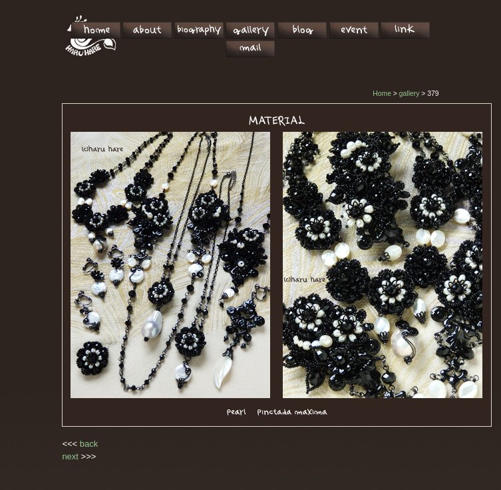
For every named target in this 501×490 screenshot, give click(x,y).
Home (382, 93)
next (70, 456)
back (89, 444)
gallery (409, 93)
